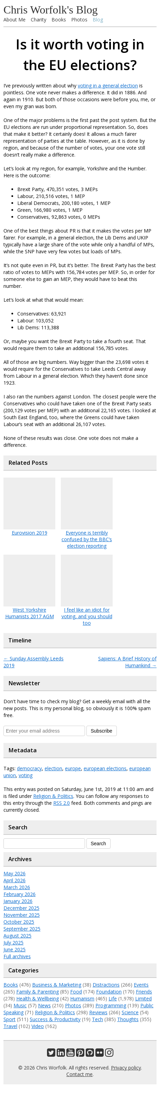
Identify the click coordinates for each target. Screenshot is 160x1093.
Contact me (79, 1074)
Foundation (109, 991)
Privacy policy (126, 1067)
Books (58, 19)
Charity (38, 19)
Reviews (98, 1012)
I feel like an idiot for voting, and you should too (87, 616)
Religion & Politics (53, 796)
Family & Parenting (37, 991)
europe (73, 768)
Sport (9, 1019)
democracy (29, 768)
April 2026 (14, 880)
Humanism (82, 998)
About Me (14, 19)
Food (76, 991)
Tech (97, 1019)
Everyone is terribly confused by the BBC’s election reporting (87, 539)
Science (130, 1012)
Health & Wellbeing (37, 998)
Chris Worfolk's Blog (50, 9)
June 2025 (14, 949)
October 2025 (18, 921)
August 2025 (17, 935)
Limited (143, 998)
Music (20, 1005)
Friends (144, 991)
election (53, 768)
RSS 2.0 (61, 803)
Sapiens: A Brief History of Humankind (127, 662)
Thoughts (128, 1019)
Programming (110, 1005)
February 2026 (19, 894)
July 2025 (13, 942)
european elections (105, 768)
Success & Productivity (55, 1019)
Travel (10, 1026)
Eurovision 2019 (29, 532)
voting (25, 775)
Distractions (106, 984)
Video (37, 1026)
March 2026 (16, 887)
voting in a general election (108, 85)
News (44, 1005)
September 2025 (21, 928)
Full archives (17, 956)
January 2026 (17, 901)
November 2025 (21, 915)
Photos (79, 19)
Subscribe (101, 731)
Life (113, 998)
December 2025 (21, 908)
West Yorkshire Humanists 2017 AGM (29, 613)
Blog (98, 19)
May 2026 (14, 873)
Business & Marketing (56, 984)
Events (141, 984)
